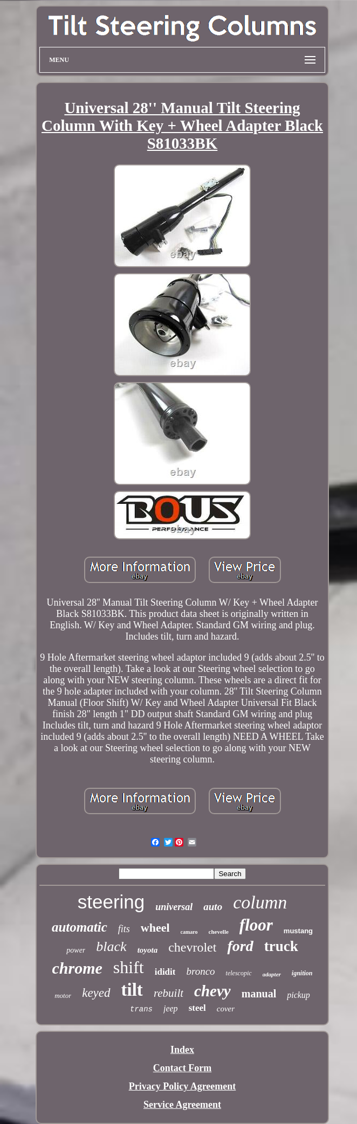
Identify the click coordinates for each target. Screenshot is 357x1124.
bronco (200, 971)
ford (240, 946)
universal (174, 906)
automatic (79, 927)
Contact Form (182, 1068)
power (75, 950)
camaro (189, 932)
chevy (212, 991)
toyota (148, 950)
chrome (77, 968)
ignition (302, 973)
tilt (132, 990)
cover (226, 1008)
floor (256, 924)
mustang (298, 931)
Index (182, 1049)
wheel (155, 927)
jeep (170, 1008)
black (111, 946)
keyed (96, 993)
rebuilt (168, 993)
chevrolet (192, 947)
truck (281, 946)
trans (141, 1009)
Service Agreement (182, 1104)
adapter (272, 974)
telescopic (239, 973)
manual (259, 994)
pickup (298, 995)
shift (128, 967)
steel (197, 1008)
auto (212, 906)
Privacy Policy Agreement (182, 1086)
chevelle (219, 931)
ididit (165, 972)
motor (62, 995)
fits (124, 929)
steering (111, 901)
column (260, 902)
